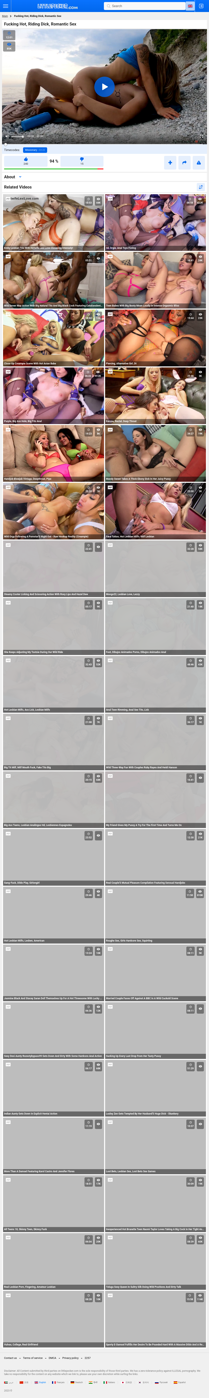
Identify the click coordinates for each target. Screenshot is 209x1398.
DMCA (52, 1357)
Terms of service (33, 1357)
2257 (88, 1357)
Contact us (10, 1357)
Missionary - (35, 150)
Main (5, 16)
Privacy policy (70, 1357)
